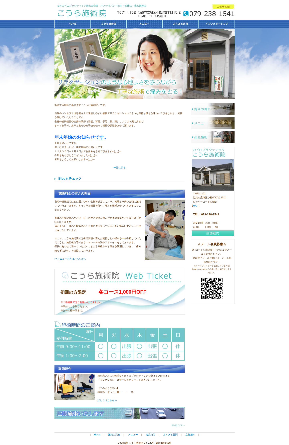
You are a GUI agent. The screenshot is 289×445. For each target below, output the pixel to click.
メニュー (145, 24)
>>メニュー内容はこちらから (70, 258)
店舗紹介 (190, 434)
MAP (195, 205)
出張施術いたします (119, 413)
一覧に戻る (120, 167)
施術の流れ (213, 109)
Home (97, 434)
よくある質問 (181, 24)
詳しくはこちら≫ (107, 400)
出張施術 (213, 137)
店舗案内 (213, 233)
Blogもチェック (70, 178)
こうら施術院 (109, 24)
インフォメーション (217, 24)
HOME (72, 24)
